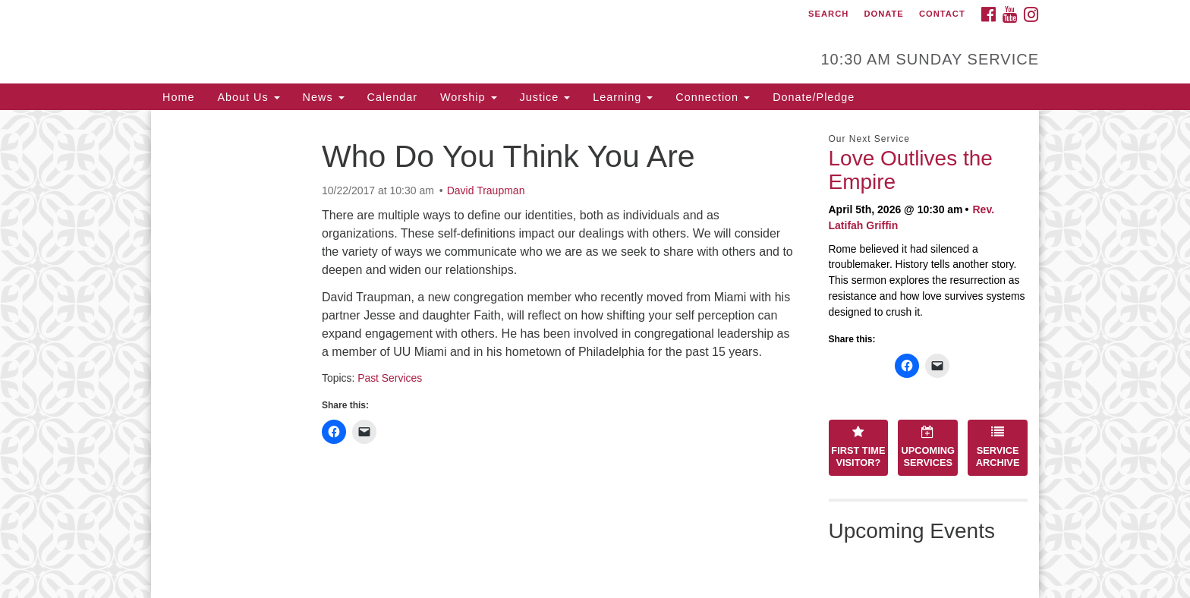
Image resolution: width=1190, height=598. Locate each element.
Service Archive (998, 447)
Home (178, 97)
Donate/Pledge (814, 97)
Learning (623, 97)
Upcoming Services (928, 447)
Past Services (389, 378)
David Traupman (486, 190)
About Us (248, 97)
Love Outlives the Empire (911, 170)
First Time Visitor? (858, 447)
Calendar (392, 97)
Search (828, 13)
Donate (883, 13)
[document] (595, 354)
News (324, 97)
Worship (468, 97)
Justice (545, 97)
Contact (942, 13)
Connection (712, 97)
